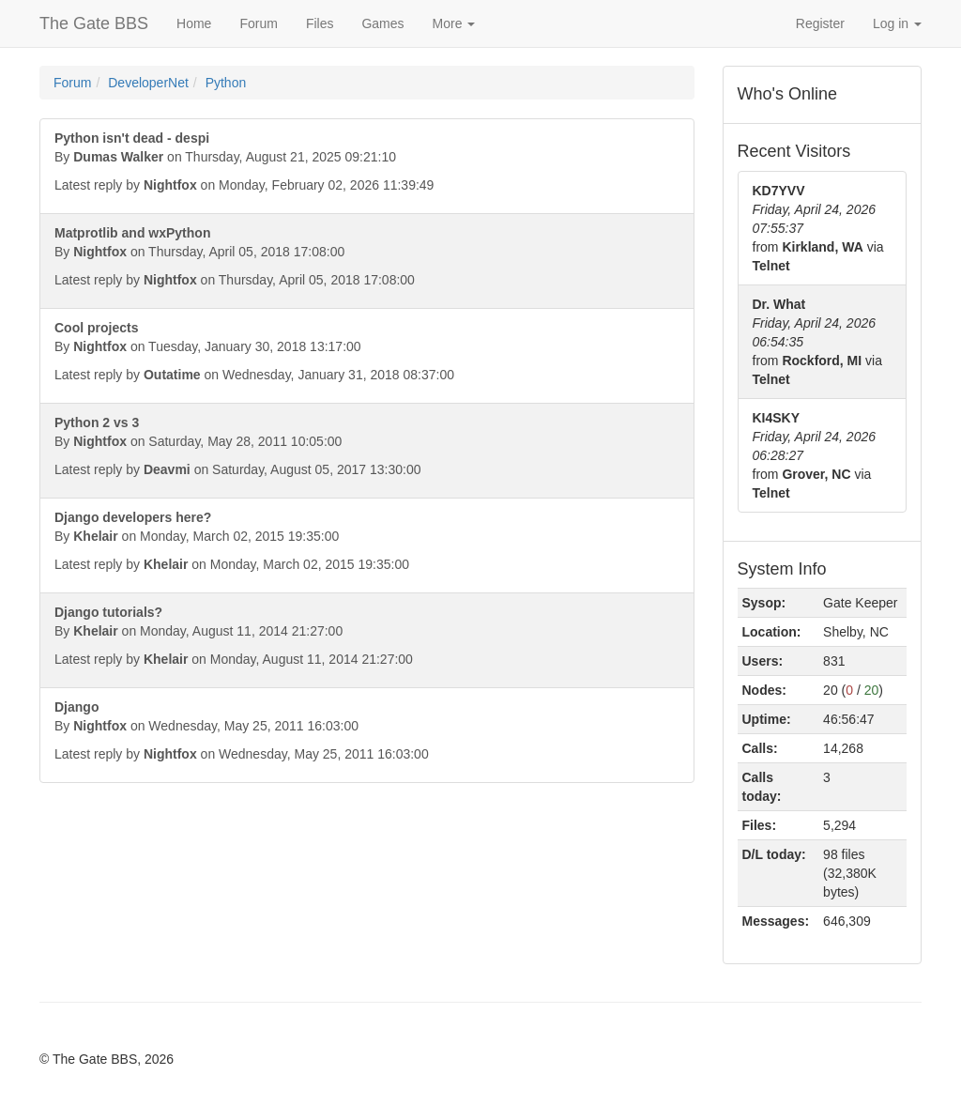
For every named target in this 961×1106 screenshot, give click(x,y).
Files (320, 23)
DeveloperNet (148, 82)
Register (820, 23)
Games (382, 23)
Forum (258, 23)
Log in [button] (897, 23)
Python (226, 82)
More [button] (454, 23)
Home (193, 23)
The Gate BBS (93, 23)
